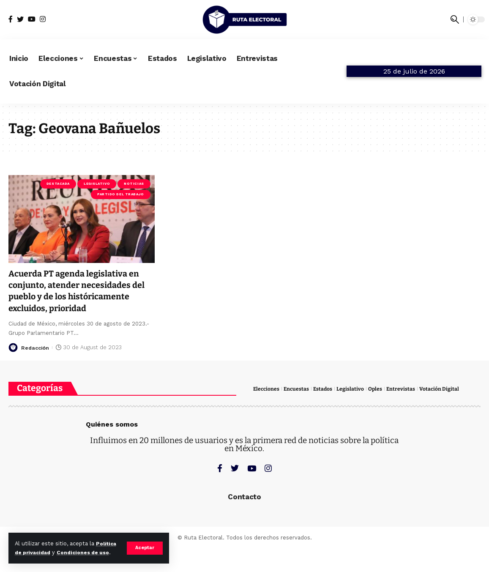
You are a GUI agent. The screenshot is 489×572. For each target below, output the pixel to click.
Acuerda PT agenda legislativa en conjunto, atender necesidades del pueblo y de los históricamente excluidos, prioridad (80, 291)
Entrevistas (404, 389)
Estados (325, 389)
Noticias (134, 184)
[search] (455, 19)
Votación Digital (443, 389)
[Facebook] (10, 19)
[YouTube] (32, 19)
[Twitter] (20, 19)
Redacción (36, 347)
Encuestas (298, 389)
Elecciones (267, 389)
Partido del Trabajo (120, 194)
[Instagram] (43, 19)
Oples (378, 389)
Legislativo (97, 184)
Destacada (58, 184)
